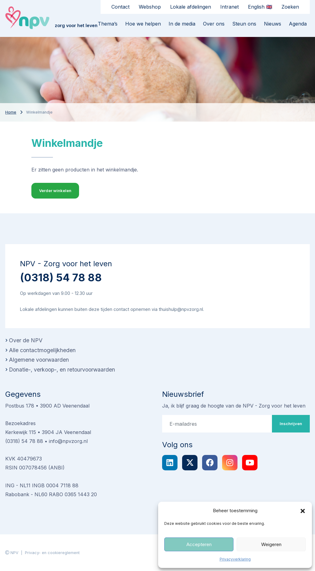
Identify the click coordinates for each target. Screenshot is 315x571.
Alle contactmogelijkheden (42, 350)
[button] (303, 511)
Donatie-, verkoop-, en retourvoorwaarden (62, 369)
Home (10, 112)
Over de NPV (25, 340)
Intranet (229, 7)
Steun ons (244, 24)
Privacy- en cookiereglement (52, 552)
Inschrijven (291, 423)
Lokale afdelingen (190, 7)
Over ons (214, 24)
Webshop (150, 7)
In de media (182, 24)
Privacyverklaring (235, 559)
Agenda (298, 24)
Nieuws (272, 24)
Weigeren (271, 544)
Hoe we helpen (143, 24)
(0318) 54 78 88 (61, 277)
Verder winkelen (55, 190)
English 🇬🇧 (260, 7)
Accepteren (199, 544)
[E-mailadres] (217, 423)
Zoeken (290, 7)
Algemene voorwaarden (39, 359)
